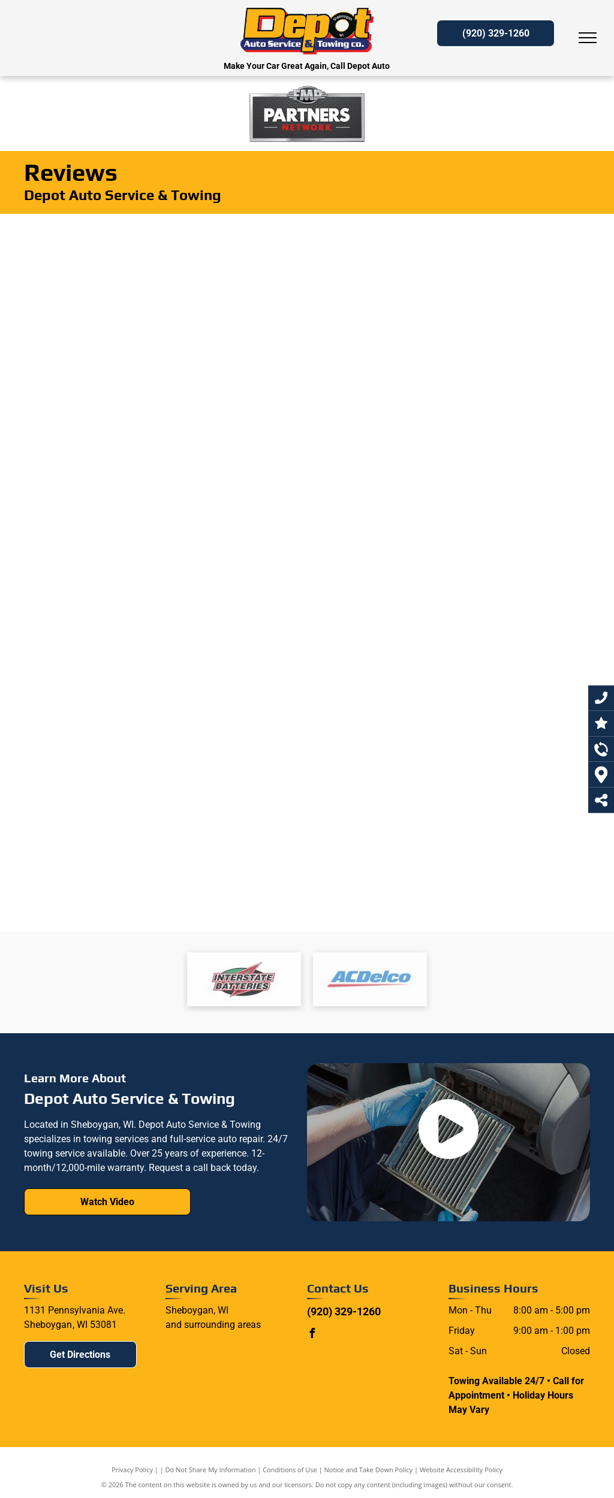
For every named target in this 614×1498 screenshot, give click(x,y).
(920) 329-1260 (344, 1311)
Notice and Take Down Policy (368, 1469)
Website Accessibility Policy (461, 1469)
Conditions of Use (290, 1469)
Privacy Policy (132, 1469)
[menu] (587, 37)
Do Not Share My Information (210, 1469)
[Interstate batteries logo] (244, 979)
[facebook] (312, 1334)
